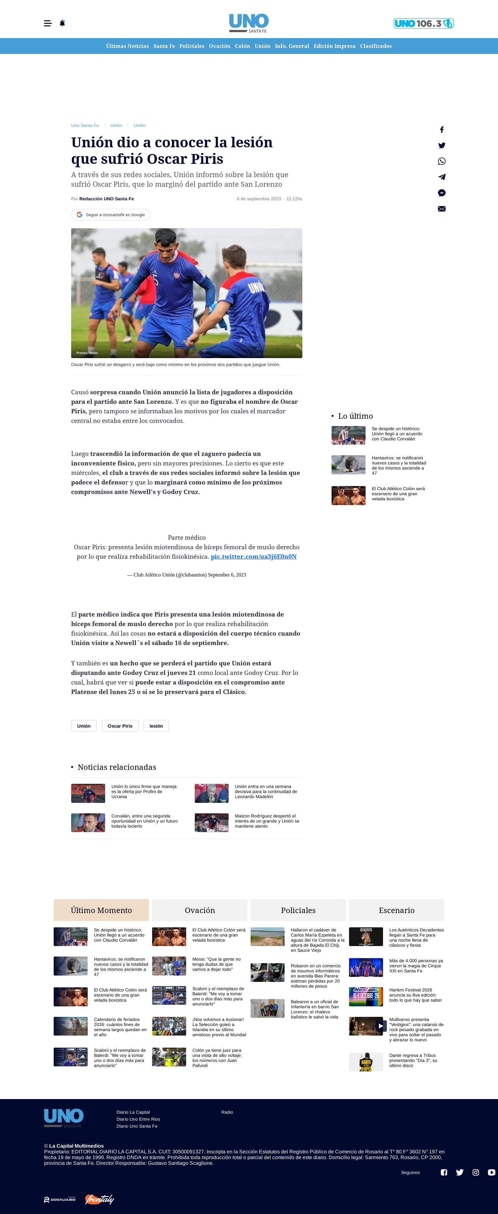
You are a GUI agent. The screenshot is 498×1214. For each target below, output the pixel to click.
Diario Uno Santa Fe (137, 1126)
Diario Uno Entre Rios (138, 1119)
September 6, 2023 (227, 574)
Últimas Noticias (127, 46)
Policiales (192, 46)
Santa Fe (164, 46)
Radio (227, 1112)
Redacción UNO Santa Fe (106, 198)
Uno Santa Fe (85, 125)
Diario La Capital (133, 1112)
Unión (263, 46)
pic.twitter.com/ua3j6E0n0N (254, 556)
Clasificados (376, 46)
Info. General (292, 46)
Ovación (220, 46)
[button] (48, 23)
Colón (242, 46)
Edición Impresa (335, 46)
